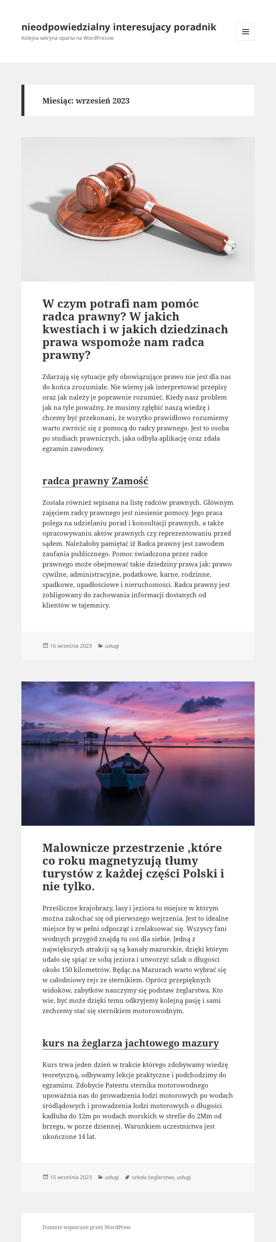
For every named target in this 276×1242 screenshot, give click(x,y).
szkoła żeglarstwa (153, 1177)
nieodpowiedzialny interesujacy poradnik (119, 26)
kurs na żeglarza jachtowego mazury (130, 1042)
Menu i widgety (246, 40)
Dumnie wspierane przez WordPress (86, 1227)
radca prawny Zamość (95, 480)
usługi (112, 645)
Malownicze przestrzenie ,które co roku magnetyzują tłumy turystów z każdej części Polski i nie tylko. (133, 867)
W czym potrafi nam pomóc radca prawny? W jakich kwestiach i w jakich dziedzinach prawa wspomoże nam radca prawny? (135, 329)
